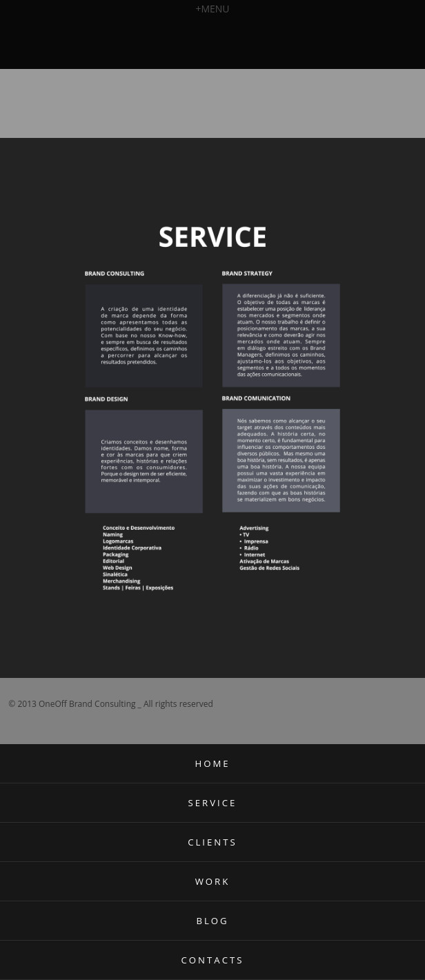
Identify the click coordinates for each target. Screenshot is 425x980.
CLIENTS (212, 842)
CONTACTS (212, 960)
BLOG (212, 920)
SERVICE (212, 803)
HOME (212, 763)
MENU (212, 8)
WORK (212, 881)
